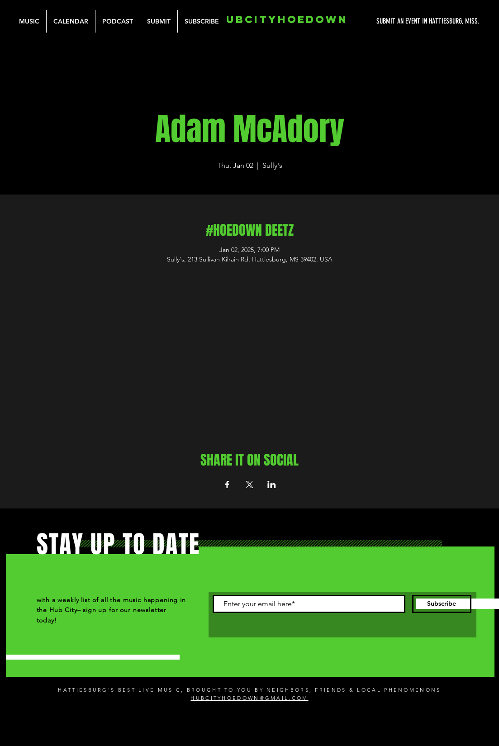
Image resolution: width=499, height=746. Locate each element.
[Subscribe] (441, 604)
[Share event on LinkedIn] (271, 484)
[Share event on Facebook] (227, 484)
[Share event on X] (249, 484)
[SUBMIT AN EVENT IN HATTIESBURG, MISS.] (394, 21)
